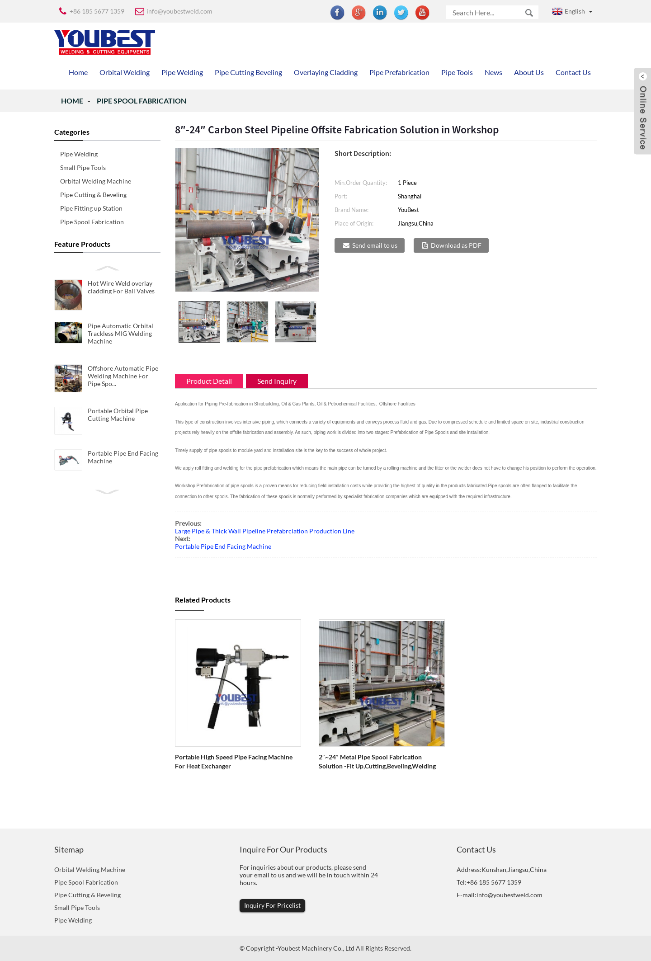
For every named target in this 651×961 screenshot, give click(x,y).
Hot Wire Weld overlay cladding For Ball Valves (121, 287)
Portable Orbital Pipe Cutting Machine (118, 414)
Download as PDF (456, 245)
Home (72, 100)
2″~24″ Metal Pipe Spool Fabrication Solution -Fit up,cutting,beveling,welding (377, 761)
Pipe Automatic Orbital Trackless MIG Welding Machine (120, 333)
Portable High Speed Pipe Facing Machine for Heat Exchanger (233, 761)
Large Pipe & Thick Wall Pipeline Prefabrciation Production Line (264, 531)
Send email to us (374, 245)
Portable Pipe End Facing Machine (223, 546)
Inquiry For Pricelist (272, 905)
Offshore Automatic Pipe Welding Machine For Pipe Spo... (123, 375)
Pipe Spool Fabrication (141, 100)
